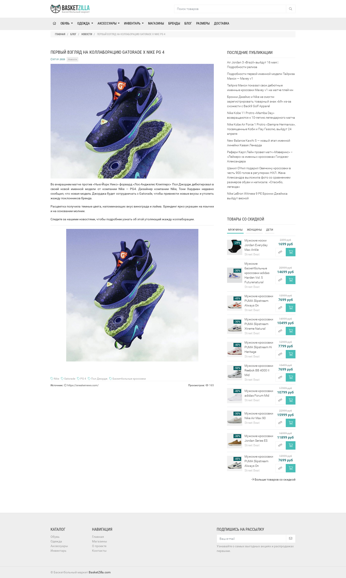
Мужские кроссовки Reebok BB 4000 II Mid (258, 370)
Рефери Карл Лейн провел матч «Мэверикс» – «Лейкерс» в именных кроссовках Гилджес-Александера (260, 156)
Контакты (99, 550)
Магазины (156, 23)
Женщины (254, 229)
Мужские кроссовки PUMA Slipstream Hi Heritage (258, 347)
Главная (98, 536)
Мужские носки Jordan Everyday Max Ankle (256, 245)
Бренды (174, 23)
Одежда (83, 23)
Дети (269, 229)
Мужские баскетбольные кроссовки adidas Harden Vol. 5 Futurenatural (256, 273)
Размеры (203, 23)
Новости (72, 59)
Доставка (221, 23)
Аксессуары (107, 23)
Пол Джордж (98, 378)
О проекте (99, 546)
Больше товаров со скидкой (273, 479)
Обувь (65, 23)
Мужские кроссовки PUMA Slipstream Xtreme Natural (258, 324)
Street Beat (252, 254)
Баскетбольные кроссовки (127, 378)
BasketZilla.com (100, 572)
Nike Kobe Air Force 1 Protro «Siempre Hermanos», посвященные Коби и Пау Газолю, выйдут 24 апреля (261, 129)
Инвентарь (132, 23)
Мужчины (235, 229)
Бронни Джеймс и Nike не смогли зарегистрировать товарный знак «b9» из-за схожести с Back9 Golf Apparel (259, 101)
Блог (188, 23)
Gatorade (68, 378)
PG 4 (82, 378)
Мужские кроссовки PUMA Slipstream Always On (258, 300)
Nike (55, 378)
